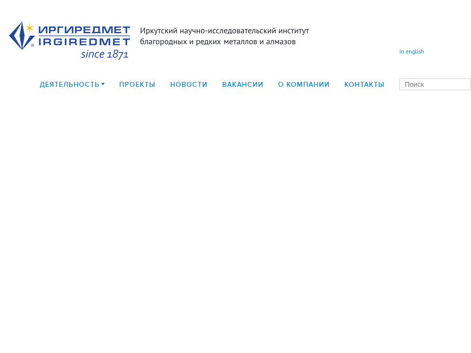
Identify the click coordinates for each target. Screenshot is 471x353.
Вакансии (242, 84)
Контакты (364, 84)
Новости (189, 84)
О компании (304, 84)
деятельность (70, 84)
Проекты (137, 84)
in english (411, 51)
